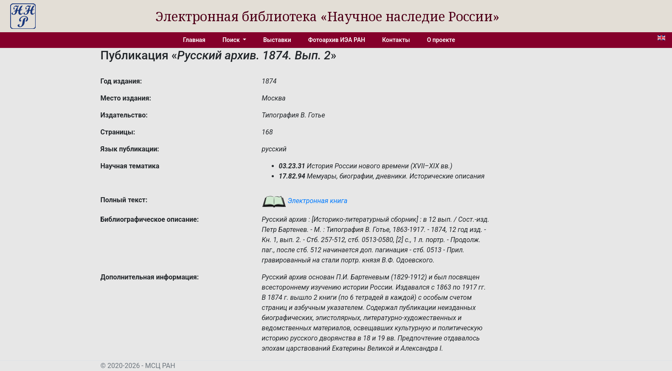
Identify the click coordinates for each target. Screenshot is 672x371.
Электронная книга (305, 201)
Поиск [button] (231, 39)
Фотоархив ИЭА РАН (337, 39)
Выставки (277, 39)
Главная (194, 39)
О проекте (441, 39)
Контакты (396, 39)
